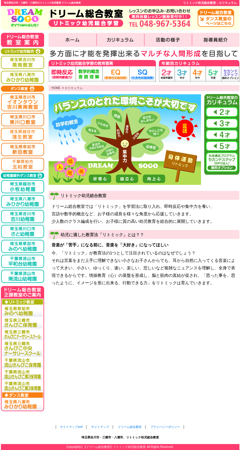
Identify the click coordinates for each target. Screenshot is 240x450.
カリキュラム (74, 88)
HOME (56, 88)
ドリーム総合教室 (130, 427)
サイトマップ (100, 427)
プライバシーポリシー (165, 427)
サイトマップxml (71, 427)
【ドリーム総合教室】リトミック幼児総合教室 (114, 447)
